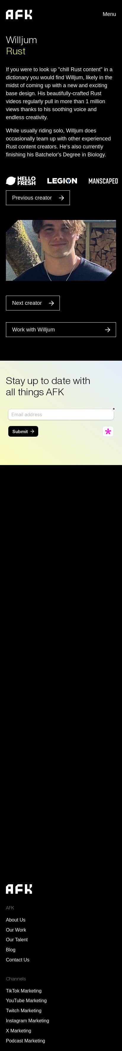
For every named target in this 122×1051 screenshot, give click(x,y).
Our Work (16, 929)
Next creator (27, 303)
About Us (15, 919)
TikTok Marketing (23, 990)
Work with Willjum (33, 330)
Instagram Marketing (27, 1020)
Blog (10, 949)
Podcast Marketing (25, 1040)
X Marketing (18, 1030)
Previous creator (32, 198)
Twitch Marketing (23, 1010)
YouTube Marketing (26, 1000)
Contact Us (17, 959)
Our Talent (17, 939)
